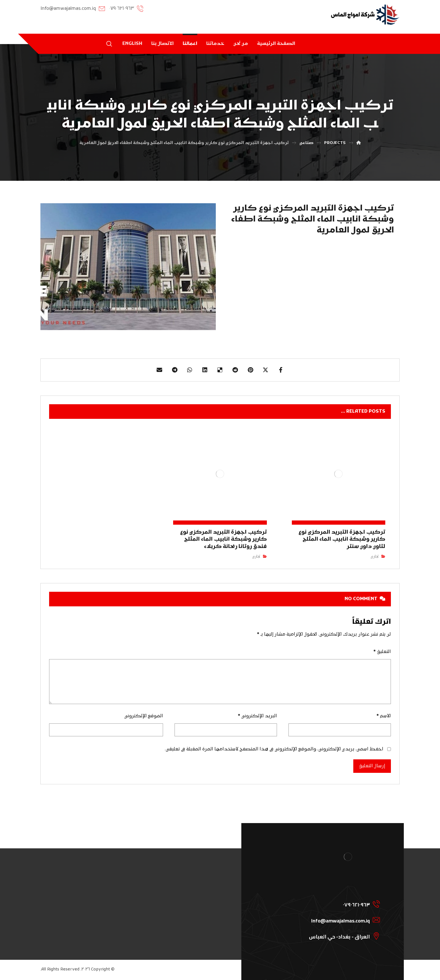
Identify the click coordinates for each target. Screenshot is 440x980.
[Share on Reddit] (235, 370)
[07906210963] (341, 903)
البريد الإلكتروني (257, 716)
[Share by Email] (159, 370)
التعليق (382, 652)
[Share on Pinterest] (250, 370)
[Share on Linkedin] (204, 370)
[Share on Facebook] (280, 370)
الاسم (383, 716)
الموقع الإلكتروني (143, 716)
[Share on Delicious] (220, 370)
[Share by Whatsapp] (189, 370)
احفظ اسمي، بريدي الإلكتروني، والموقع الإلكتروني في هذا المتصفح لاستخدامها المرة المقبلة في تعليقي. (274, 749)
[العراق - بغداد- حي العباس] (341, 935)
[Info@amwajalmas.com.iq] (341, 919)
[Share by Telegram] (174, 370)
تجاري (375, 556)
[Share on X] (265, 370)
